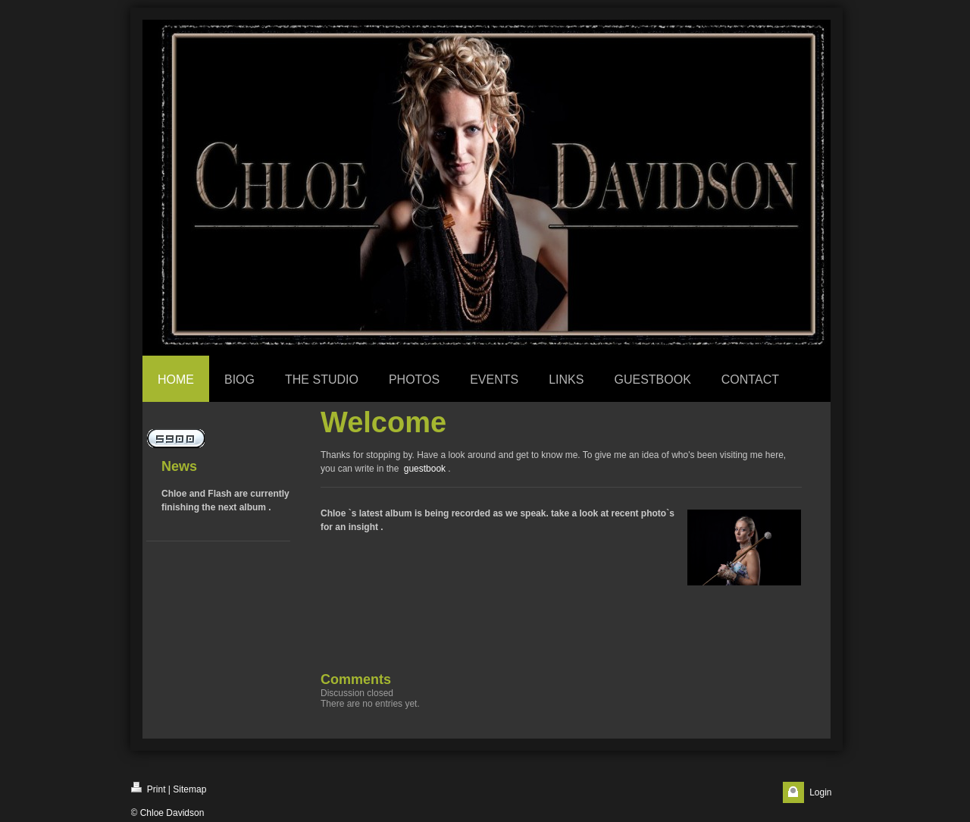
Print (148, 788)
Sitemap (189, 789)
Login (820, 792)
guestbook (425, 468)
